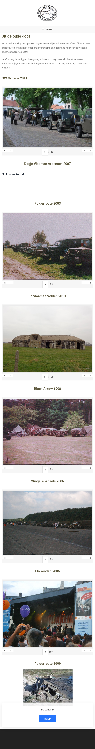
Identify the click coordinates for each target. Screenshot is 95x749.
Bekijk (47, 718)
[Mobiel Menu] (47, 29)
